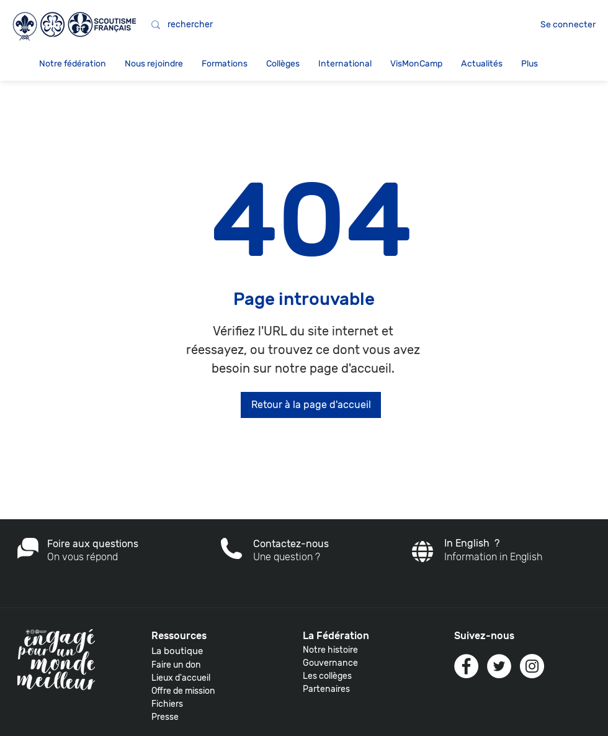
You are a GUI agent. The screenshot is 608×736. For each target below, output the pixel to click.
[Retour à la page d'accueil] (311, 405)
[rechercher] (273, 24)
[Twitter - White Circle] (499, 666)
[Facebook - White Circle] (466, 666)
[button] (72, 63)
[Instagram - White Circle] (532, 666)
